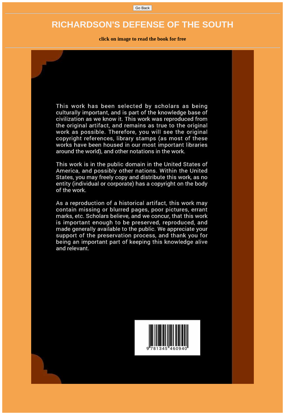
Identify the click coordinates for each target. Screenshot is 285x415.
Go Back (142, 8)
